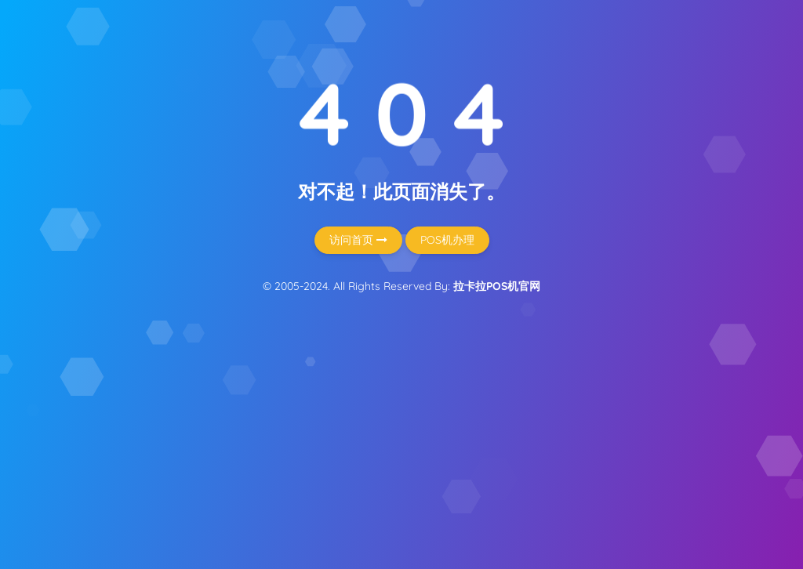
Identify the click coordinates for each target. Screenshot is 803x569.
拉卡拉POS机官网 (496, 286)
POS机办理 (447, 240)
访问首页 (358, 240)
